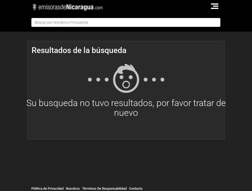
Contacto (135, 188)
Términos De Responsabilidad (104, 188)
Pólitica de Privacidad (47, 188)
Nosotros (73, 188)
